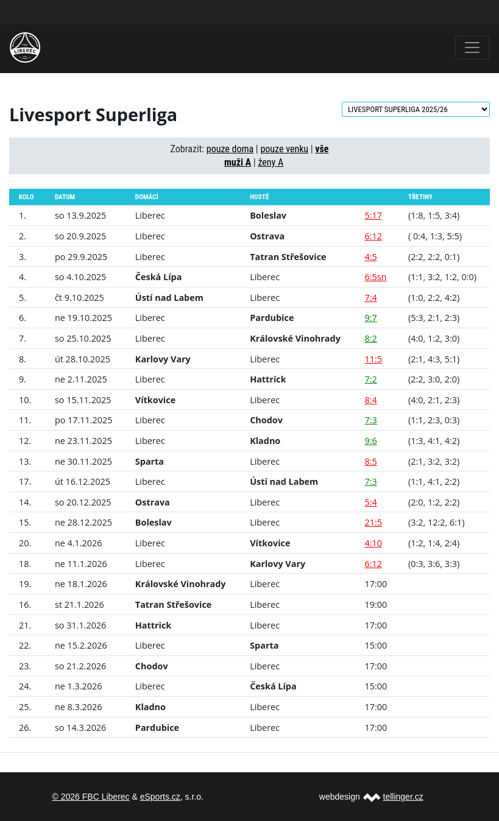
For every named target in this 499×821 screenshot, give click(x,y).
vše (321, 149)
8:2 (370, 338)
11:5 (372, 359)
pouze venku (284, 149)
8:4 (370, 400)
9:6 (370, 440)
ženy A (270, 162)
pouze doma (230, 149)
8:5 (370, 461)
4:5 (370, 257)
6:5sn (375, 277)
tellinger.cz (403, 797)
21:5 (372, 522)
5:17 (372, 215)
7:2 (370, 379)
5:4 (370, 502)
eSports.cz (160, 797)
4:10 (372, 543)
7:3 (370, 420)
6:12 (372, 236)
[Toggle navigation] (472, 47)
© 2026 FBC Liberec (91, 797)
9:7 (370, 317)
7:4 (370, 297)
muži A (237, 162)
